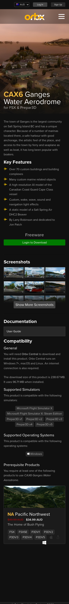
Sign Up (58, 4)
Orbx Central (30, 354)
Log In (40, 4)
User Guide (14, 331)
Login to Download (34, 242)
